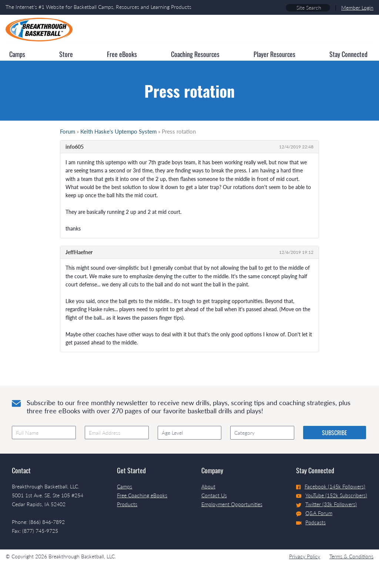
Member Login (357, 7)
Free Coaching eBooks (142, 495)
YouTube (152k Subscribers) (331, 495)
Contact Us (214, 495)
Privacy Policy (304, 556)
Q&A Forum (314, 513)
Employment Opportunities (231, 504)
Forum (67, 131)
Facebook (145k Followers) (330, 486)
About (208, 486)
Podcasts (311, 522)
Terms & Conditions (351, 556)
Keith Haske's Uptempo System (118, 131)
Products (127, 504)
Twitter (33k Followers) (326, 504)
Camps (124, 486)
